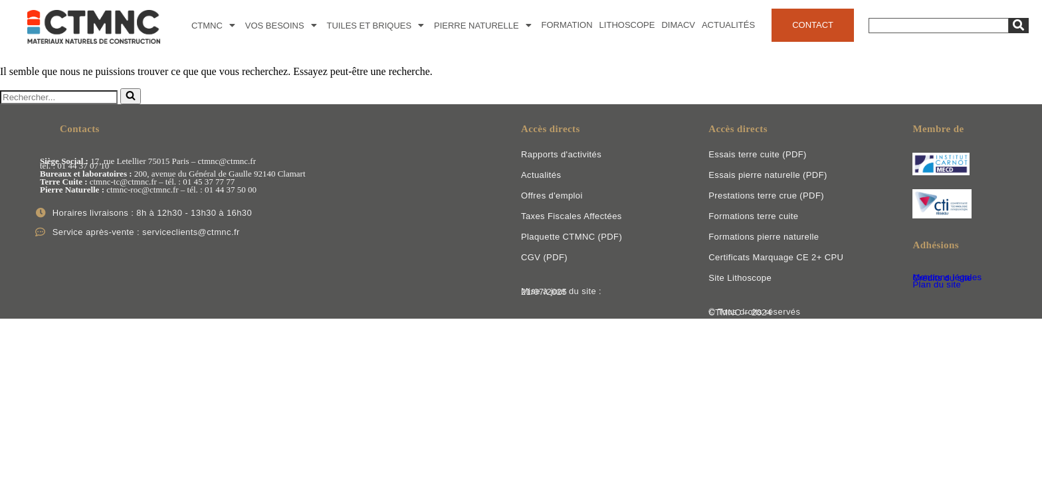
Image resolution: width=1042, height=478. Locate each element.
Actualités (728, 25)
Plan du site (936, 284)
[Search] (939, 25)
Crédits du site (942, 278)
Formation (567, 25)
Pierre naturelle (484, 25)
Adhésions (935, 245)
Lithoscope (627, 25)
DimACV (678, 25)
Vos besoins (282, 25)
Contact (812, 25)
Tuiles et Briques (377, 25)
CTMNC (215, 25)
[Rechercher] (59, 97)
